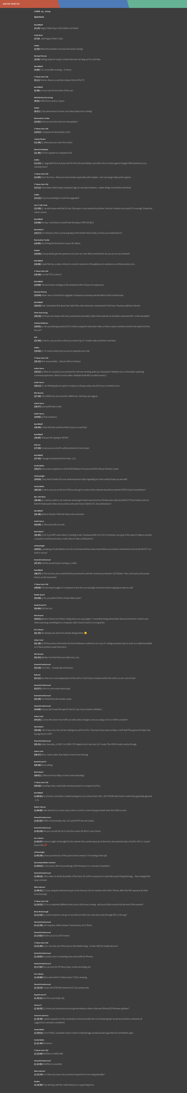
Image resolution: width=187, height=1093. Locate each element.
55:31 (37, 744)
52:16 (37, 667)
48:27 (37, 573)
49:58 (37, 587)
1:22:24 (38, 1074)
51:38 (37, 643)
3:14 (37, 28)
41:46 (37, 514)
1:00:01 (38, 796)
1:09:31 (38, 890)
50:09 (37, 598)
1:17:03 (38, 966)
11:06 (37, 142)
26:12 (37, 385)
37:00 (37, 448)
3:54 (37, 59)
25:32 (37, 361)
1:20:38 (38, 1018)
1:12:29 (38, 925)
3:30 (37, 49)
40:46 (37, 500)
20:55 (37, 326)
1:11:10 (38, 914)
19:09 (37, 284)
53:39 (37, 699)
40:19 (37, 489)
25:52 (37, 371)
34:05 (37, 416)
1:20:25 (38, 1008)
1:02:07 (38, 841)
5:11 (37, 80)
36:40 (37, 427)
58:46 (37, 765)
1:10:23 (38, 904)
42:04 (37, 524)
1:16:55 (38, 956)
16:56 (37, 253)
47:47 (37, 563)
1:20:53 (38, 1032)
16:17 (37, 233)
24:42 (37, 351)
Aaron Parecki (11, 4)
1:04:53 (38, 865)
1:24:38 (38, 1084)
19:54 (37, 295)
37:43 (37, 458)
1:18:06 (38, 977)
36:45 (37, 437)
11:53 (37, 163)
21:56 (37, 340)
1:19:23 (38, 987)
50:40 (37, 608)
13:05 (37, 177)
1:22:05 (38, 1064)
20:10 (37, 305)
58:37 (37, 754)
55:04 (37, 730)
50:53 (37, 618)
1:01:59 (38, 831)
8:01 (37, 100)
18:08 (37, 264)
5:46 (37, 90)
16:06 (37, 222)
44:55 (37, 549)
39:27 (37, 468)
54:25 (37, 719)
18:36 (37, 274)
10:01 (37, 121)
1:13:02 (38, 935)
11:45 (37, 152)
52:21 (37, 678)
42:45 (37, 535)
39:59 (37, 479)
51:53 (37, 657)
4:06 (37, 69)
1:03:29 (38, 855)
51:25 (37, 633)
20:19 (37, 316)
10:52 (37, 132)
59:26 (37, 785)
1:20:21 (38, 998)
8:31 (37, 111)
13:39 (37, 208)
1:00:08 (38, 810)
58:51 (37, 775)
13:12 (37, 187)
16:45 (37, 243)
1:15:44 (38, 946)
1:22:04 (38, 1053)
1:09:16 (38, 876)
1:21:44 (38, 1043)
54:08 (37, 709)
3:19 (37, 38)
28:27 (37, 406)
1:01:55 (38, 820)
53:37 (37, 688)
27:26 (37, 396)
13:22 (37, 198)
